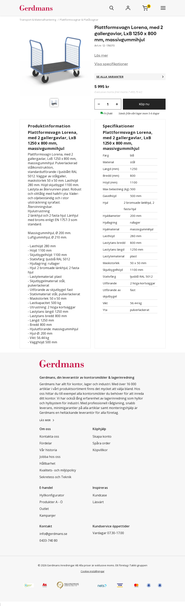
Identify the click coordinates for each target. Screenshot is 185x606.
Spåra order (101, 443)
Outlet (44, 509)
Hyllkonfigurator (51, 495)
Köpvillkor (100, 450)
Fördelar (45, 443)
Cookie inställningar (92, 571)
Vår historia (48, 450)
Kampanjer (47, 515)
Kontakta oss (49, 436)
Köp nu (144, 104)
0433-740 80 (48, 540)
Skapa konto (102, 436)
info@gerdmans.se (53, 534)
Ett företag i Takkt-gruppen (131, 565)
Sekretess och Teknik (55, 477)
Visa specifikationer (111, 64)
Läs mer (101, 55)
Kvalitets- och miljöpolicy (57, 470)
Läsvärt (98, 502)
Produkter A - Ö (51, 502)
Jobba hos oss (49, 456)
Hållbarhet (47, 463)
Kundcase (100, 495)
